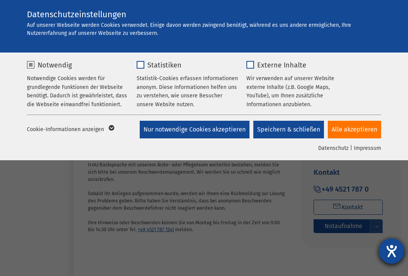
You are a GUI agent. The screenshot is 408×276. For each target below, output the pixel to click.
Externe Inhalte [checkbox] (281, 65)
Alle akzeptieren (354, 129)
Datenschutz (333, 148)
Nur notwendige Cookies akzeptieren (195, 129)
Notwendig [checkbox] (55, 65)
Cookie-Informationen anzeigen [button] (70, 129)
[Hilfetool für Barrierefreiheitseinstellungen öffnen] (391, 251)
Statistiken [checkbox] (164, 65)
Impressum (367, 148)
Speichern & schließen (288, 129)
